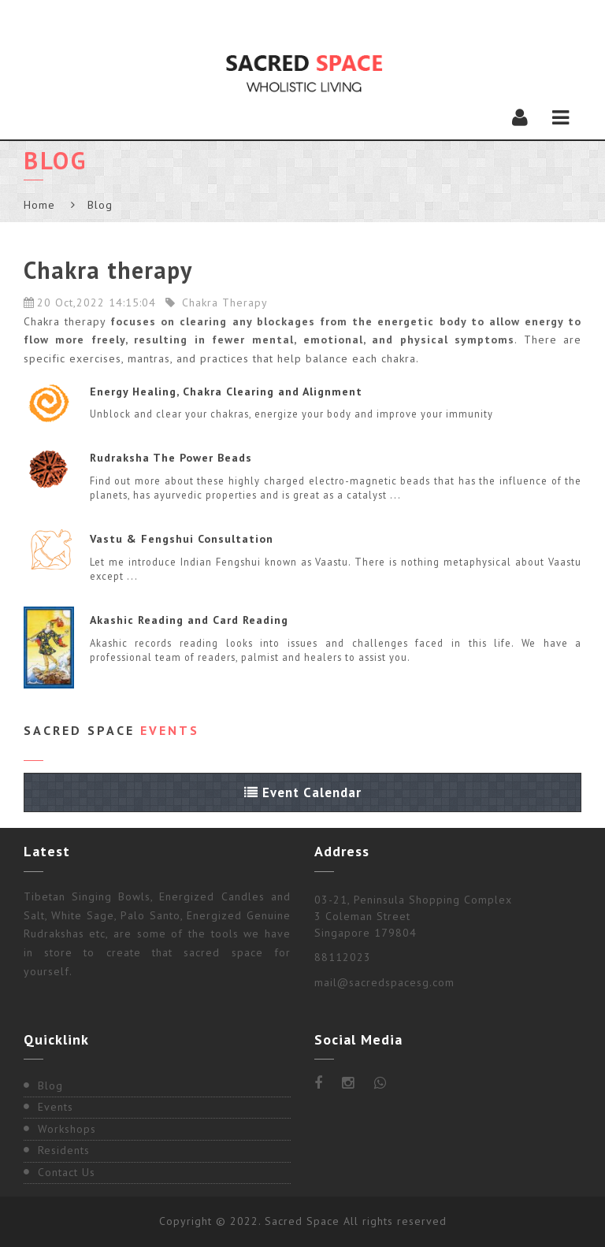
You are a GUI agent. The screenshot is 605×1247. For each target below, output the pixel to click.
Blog (50, 1085)
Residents (64, 1150)
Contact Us (66, 1172)
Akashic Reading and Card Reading (189, 620)
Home (39, 205)
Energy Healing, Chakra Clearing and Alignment (226, 391)
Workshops (67, 1129)
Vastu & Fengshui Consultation (181, 539)
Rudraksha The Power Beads (171, 458)
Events (55, 1107)
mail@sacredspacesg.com (384, 982)
